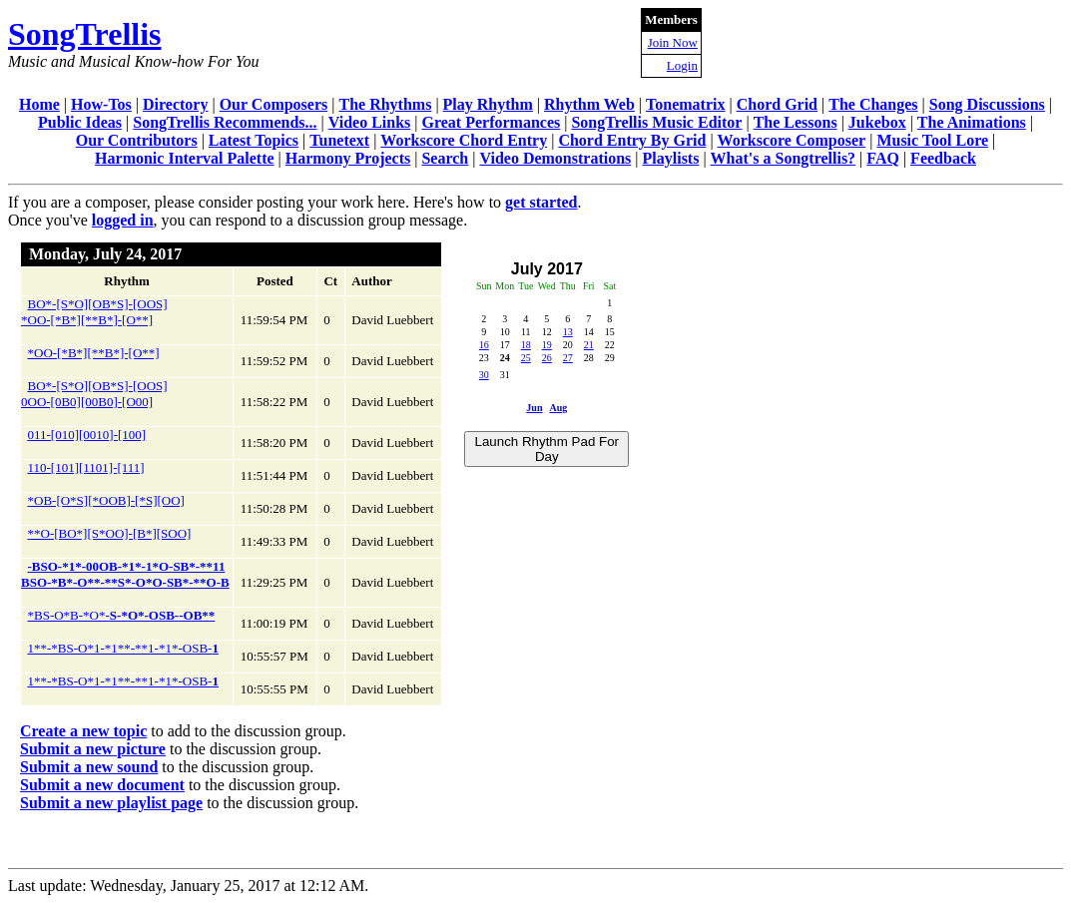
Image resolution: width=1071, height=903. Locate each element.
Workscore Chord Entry (463, 140)
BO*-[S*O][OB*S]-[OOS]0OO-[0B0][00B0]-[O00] (94, 393)
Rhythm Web (589, 104)
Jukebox (877, 122)
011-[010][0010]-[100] (87, 434)
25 (526, 357)
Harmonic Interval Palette (184, 158)
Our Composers (274, 104)
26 (547, 357)
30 (484, 374)
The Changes (872, 104)
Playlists (671, 158)
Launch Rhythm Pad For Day (547, 449)
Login (682, 65)
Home (39, 104)
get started (541, 202)
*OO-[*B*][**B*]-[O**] (94, 352)
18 (526, 344)
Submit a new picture (93, 748)
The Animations (971, 122)
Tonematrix (685, 104)
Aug (558, 407)
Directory (175, 104)
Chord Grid (777, 104)
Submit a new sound (89, 766)
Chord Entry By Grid (632, 140)
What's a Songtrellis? (783, 158)
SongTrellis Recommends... (224, 122)
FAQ (882, 158)
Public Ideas (80, 122)
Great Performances (490, 122)
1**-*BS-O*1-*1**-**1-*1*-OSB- (123, 648)
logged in (123, 220)
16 (484, 344)
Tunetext (339, 140)
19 (547, 344)
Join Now (673, 42)
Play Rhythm (488, 104)
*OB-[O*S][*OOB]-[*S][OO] (106, 500)
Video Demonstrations (555, 158)
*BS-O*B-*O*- (122, 615)
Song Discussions (987, 104)
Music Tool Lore (932, 140)
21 (589, 344)
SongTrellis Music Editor (656, 122)
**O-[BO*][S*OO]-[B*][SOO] (110, 533)
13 (568, 331)
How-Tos (101, 104)
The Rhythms (384, 104)
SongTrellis (85, 34)
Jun (534, 407)
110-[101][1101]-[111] (86, 467)
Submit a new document (102, 784)
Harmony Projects (347, 158)
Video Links (369, 122)
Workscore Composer (792, 140)
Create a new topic (83, 730)
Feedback (943, 158)
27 (568, 357)
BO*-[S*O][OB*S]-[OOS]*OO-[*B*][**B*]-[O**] (94, 311)
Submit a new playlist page (111, 802)
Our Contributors (137, 140)
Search (444, 158)
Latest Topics (253, 140)
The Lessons (795, 122)
